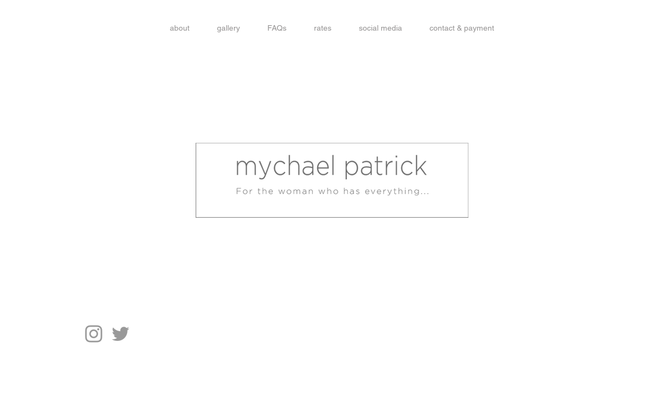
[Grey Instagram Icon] (93, 333)
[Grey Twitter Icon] (120, 333)
